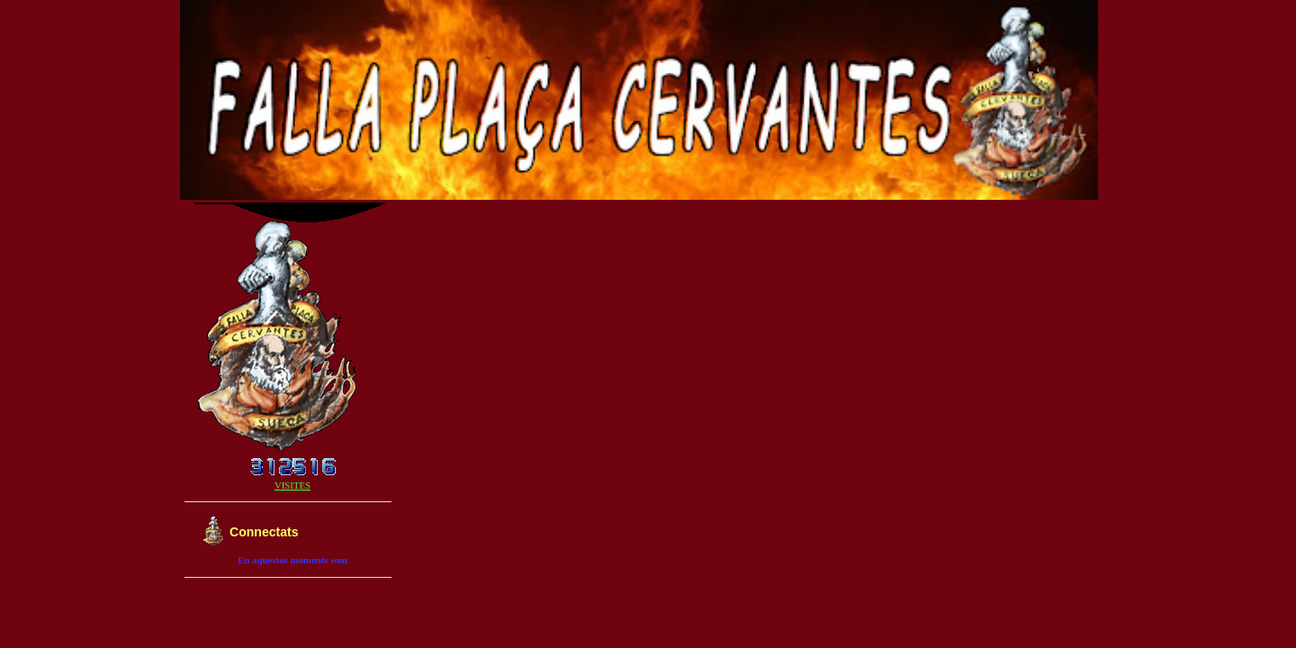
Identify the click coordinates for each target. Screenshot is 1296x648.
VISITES (292, 485)
